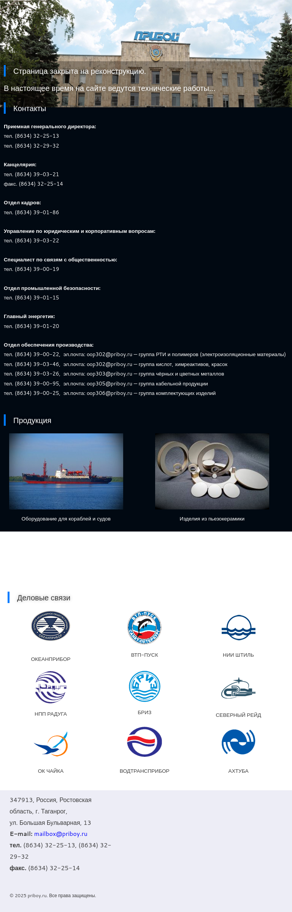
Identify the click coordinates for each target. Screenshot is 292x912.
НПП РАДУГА (51, 713)
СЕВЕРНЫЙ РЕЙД (238, 714)
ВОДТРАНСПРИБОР (145, 770)
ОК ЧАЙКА (50, 770)
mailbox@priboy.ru (60, 833)
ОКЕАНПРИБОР (50, 658)
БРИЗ (144, 712)
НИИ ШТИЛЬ (238, 654)
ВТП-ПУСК (144, 654)
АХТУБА (239, 770)
